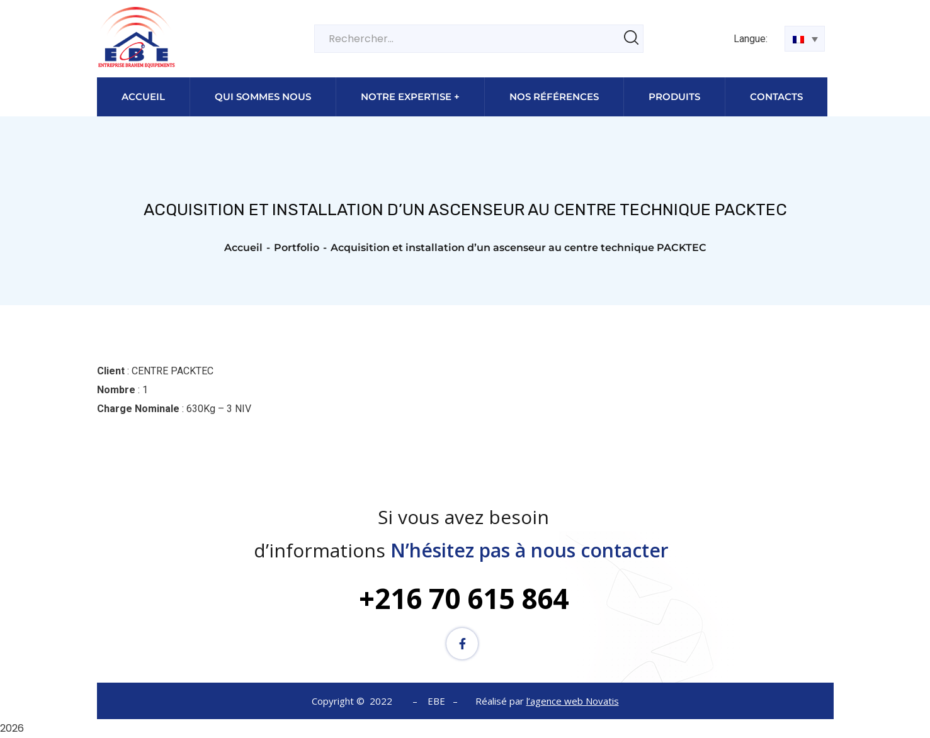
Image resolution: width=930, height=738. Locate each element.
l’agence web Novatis (572, 701)
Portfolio (296, 248)
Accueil (243, 248)
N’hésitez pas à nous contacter (532, 550)
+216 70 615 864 (464, 598)
